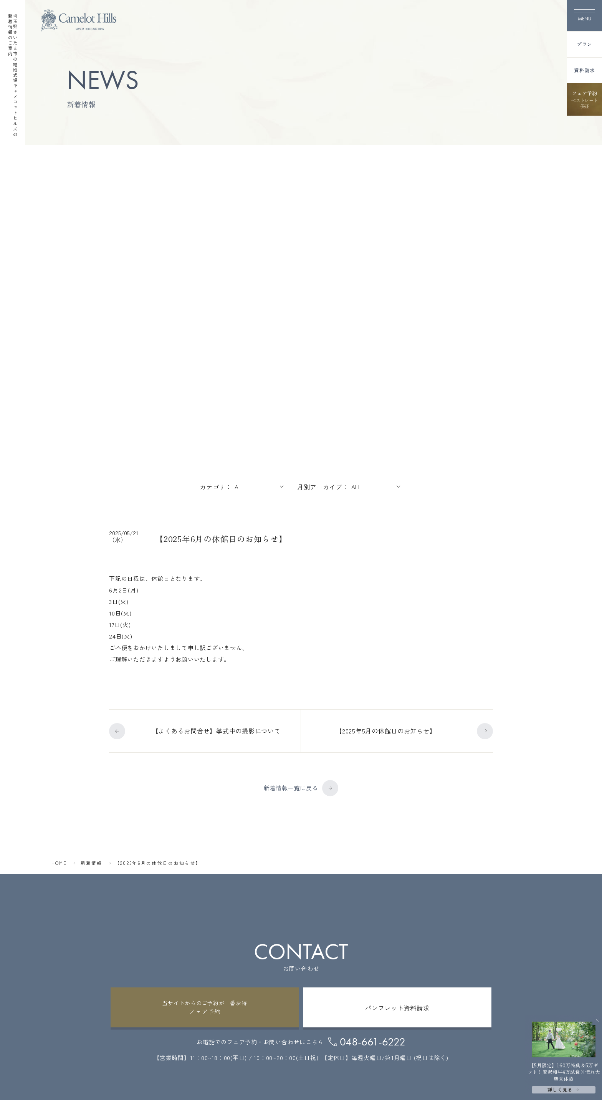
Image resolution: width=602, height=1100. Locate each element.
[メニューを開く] (584, 15)
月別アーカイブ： (323, 486)
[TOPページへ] (78, 20)
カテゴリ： (216, 486)
